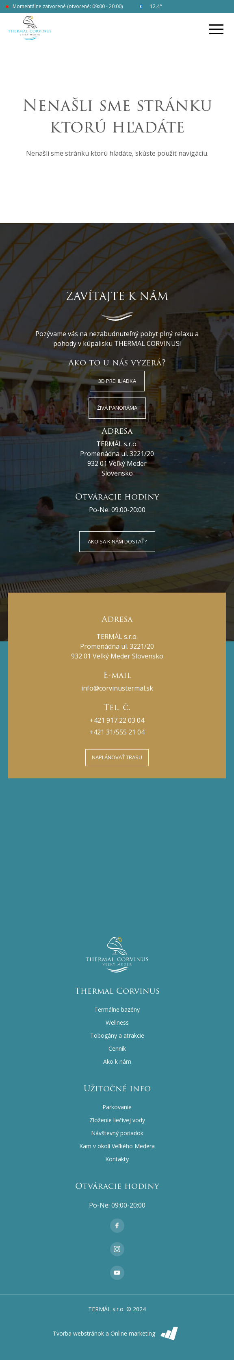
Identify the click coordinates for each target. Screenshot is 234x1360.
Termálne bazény (117, 1009)
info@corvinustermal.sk (117, 688)
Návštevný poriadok (117, 1133)
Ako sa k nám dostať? (117, 541)
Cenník (117, 1048)
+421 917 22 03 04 (117, 720)
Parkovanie (117, 1107)
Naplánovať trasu (117, 757)
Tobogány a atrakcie (117, 1035)
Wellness (117, 1022)
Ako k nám (117, 1061)
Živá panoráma (117, 407)
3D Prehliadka (117, 381)
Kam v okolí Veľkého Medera (117, 1146)
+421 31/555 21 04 (117, 732)
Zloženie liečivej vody (117, 1120)
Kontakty (117, 1159)
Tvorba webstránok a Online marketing (117, 1333)
